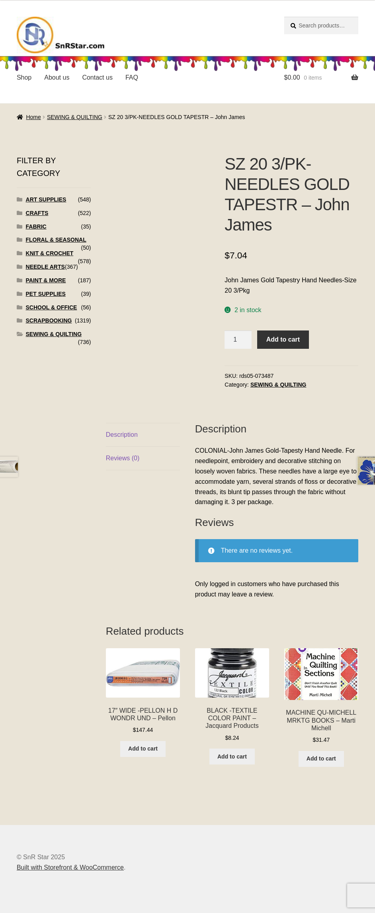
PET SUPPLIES (46, 294)
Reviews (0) (122, 458)
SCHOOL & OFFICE (51, 307)
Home (33, 117)
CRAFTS (37, 213)
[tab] (143, 435)
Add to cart (283, 339)
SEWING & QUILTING (74, 117)
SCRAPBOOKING (49, 320)
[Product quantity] (238, 339)
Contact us (97, 77)
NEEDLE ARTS (45, 267)
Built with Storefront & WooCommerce (70, 867)
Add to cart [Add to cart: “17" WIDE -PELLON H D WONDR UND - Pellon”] (143, 748)
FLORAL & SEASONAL (56, 240)
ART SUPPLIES (46, 199)
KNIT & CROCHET (50, 253)
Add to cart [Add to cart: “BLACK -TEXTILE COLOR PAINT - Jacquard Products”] (232, 756)
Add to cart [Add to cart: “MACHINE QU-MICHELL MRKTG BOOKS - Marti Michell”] (321, 758)
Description (122, 434)
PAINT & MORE (46, 280)
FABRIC (36, 226)
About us (56, 77)
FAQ (131, 77)
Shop (24, 77)
